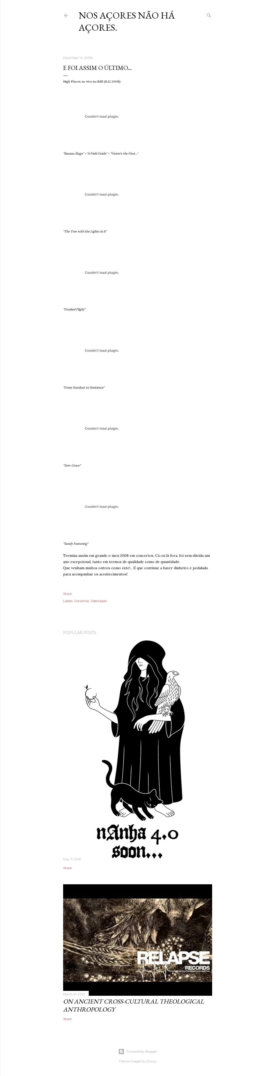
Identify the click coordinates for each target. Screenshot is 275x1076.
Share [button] (67, 594)
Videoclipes (99, 601)
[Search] (209, 14)
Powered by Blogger (137, 1051)
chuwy (151, 1061)
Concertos (81, 601)
